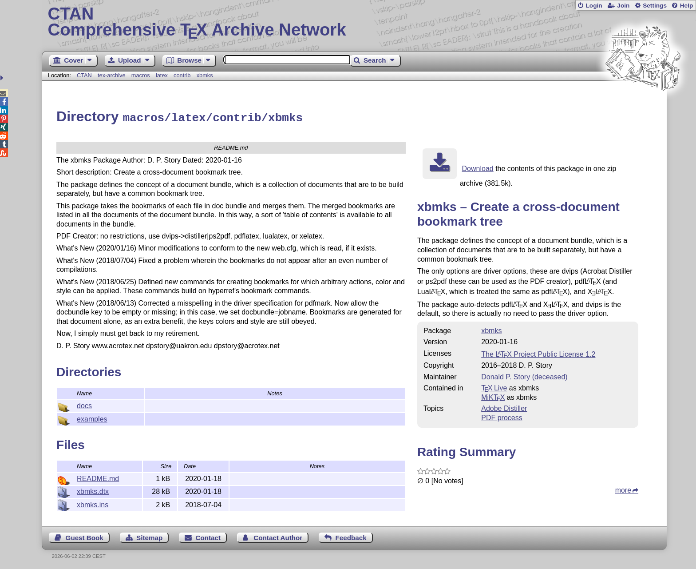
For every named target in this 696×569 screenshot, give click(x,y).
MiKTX (493, 396)
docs (84, 404)
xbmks (205, 75)
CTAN (84, 75)
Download (478, 167)
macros (140, 75)
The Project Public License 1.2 (538, 353)
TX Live (494, 386)
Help (686, 5)
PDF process (501, 416)
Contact (208, 536)
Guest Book (84, 536)
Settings (655, 5)
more (623, 489)
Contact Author (277, 536)
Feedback (351, 536)
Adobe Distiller (504, 407)
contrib (182, 75)
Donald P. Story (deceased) (524, 375)
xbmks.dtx (93, 490)
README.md (98, 477)
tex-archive (112, 75)
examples (92, 418)
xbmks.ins (92, 503)
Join (623, 5)
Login (593, 5)
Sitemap (149, 536)
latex (162, 75)
